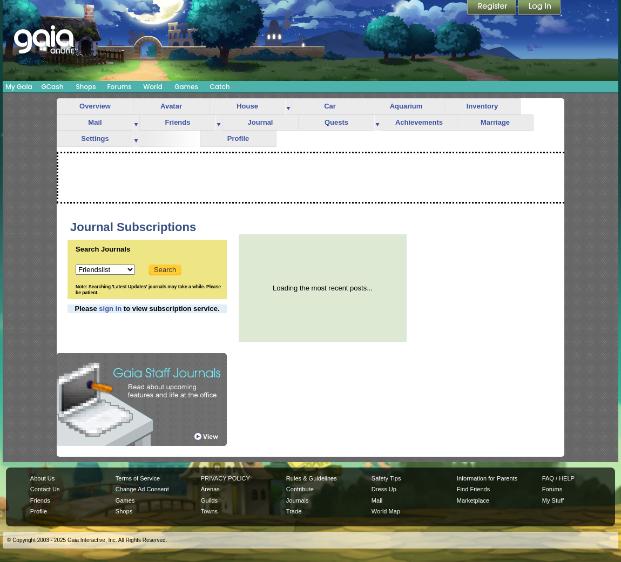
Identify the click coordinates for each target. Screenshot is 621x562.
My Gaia (18, 86)
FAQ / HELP (558, 478)
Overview (95, 106)
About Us (42, 478)
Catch (220, 86)
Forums (119, 86)
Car (330, 106)
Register (492, 8)
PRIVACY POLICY (225, 478)
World (153, 86)
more (288, 106)
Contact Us (45, 489)
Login (539, 8)
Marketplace (473, 500)
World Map (386, 511)
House (247, 106)
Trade (293, 511)
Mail (95, 122)
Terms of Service (138, 478)
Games (186, 86)
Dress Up (384, 489)
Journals (297, 500)
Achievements (419, 122)
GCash (53, 86)
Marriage (495, 122)
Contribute (300, 489)
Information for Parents (487, 478)
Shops (86, 86)
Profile (238, 138)
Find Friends (473, 489)
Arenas (210, 489)
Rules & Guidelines (311, 478)
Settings (95, 138)
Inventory (482, 106)
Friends (178, 122)
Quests (336, 122)
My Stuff (553, 500)
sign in (110, 308)
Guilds (209, 500)
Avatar (171, 106)
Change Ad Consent (142, 489)
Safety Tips (386, 478)
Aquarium (406, 106)
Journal (260, 122)
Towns (209, 511)
